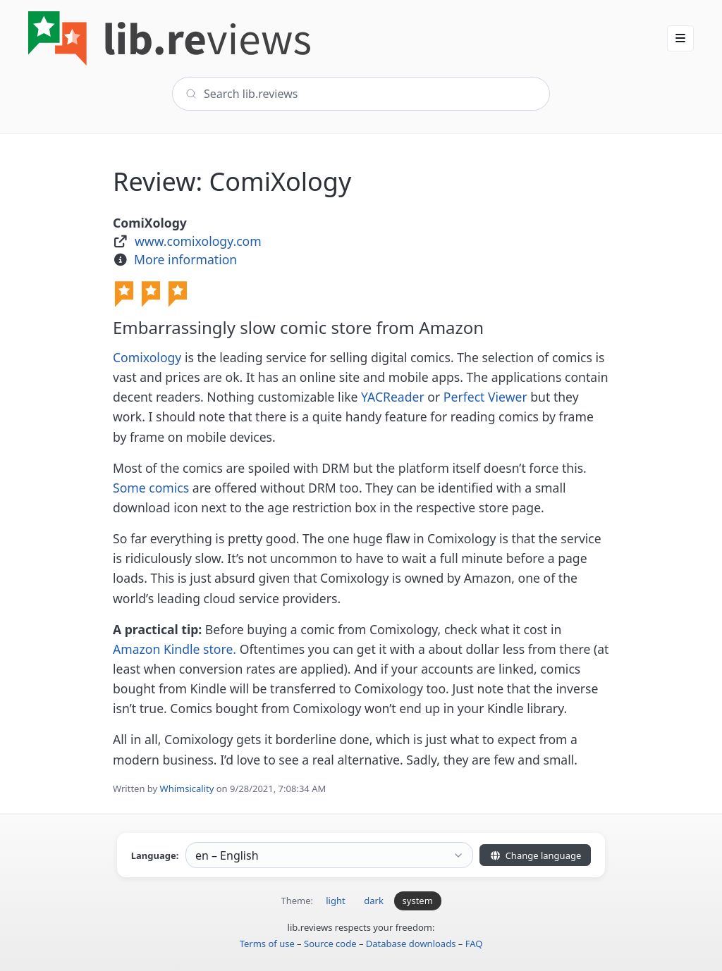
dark (374, 900)
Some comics (151, 487)
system (418, 900)
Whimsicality (187, 788)
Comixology (147, 357)
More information (185, 259)
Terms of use (267, 943)
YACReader (392, 396)
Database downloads (411, 943)
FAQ (474, 943)
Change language (535, 855)
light (335, 900)
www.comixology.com (198, 241)
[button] (680, 38)
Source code (330, 943)
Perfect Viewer (485, 396)
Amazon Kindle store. (174, 649)
